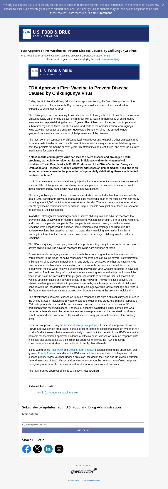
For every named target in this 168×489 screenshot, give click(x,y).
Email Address (30, 413)
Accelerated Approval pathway (81, 325)
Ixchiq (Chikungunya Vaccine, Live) (57, 392)
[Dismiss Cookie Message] (163, 5)
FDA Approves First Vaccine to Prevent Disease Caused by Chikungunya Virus (78, 90)
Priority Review (46, 353)
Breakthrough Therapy (81, 349)
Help (98, 480)
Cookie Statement (100, 13)
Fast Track (57, 349)
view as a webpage (110, 59)
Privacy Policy (73, 480)
